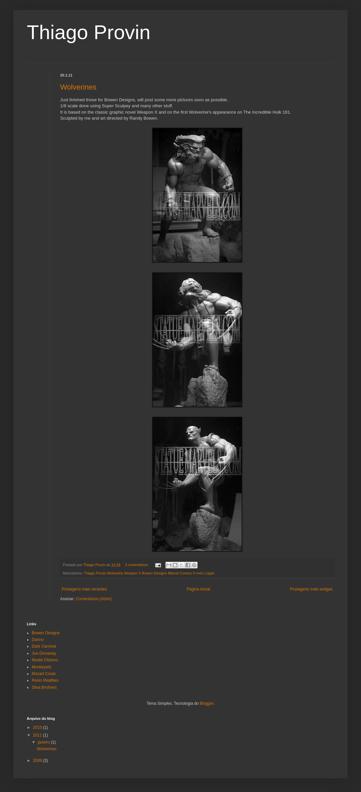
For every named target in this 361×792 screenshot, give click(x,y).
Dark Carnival (44, 646)
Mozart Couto (44, 673)
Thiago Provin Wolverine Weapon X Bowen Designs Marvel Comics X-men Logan (149, 573)
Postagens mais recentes (84, 589)
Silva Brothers (44, 687)
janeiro (44, 742)
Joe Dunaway (44, 653)
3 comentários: (137, 565)
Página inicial (198, 589)
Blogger (207, 703)
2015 (38, 727)
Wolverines (78, 87)
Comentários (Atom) (94, 599)
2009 (38, 760)
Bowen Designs (45, 633)
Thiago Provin (88, 32)
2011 (38, 735)
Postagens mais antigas (311, 589)
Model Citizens (45, 660)
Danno (37, 639)
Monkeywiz (41, 667)
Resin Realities (45, 680)
